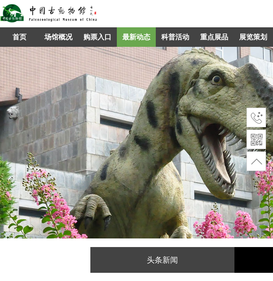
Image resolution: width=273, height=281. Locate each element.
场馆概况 (58, 37)
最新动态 (136, 37)
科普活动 (175, 37)
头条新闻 (162, 260)
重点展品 (214, 37)
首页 (19, 37)
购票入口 (97, 37)
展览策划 (253, 37)
